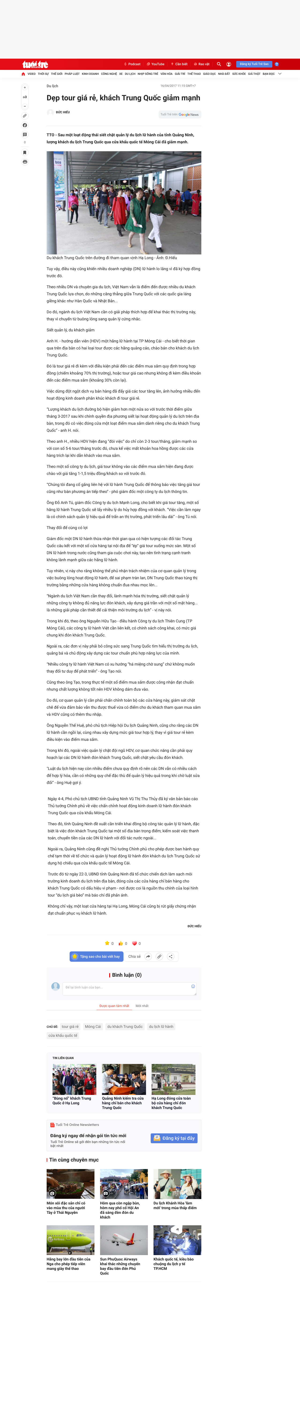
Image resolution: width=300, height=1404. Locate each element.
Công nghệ (109, 74)
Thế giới (57, 74)
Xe (121, 74)
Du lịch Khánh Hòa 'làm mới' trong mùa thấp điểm (175, 1205)
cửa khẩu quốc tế (63, 1035)
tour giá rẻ (70, 1026)
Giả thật (254, 74)
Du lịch (130, 74)
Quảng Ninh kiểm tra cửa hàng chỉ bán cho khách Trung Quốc (123, 1103)
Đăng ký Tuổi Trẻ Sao (254, 64)
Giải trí (180, 74)
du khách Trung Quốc (125, 1026)
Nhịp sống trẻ (148, 74)
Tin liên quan (63, 1058)
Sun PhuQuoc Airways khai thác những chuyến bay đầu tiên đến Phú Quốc (120, 1266)
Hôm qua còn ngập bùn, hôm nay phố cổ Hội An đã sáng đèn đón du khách (120, 1210)
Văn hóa (167, 74)
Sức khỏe (239, 74)
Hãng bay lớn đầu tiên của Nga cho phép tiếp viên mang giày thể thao (68, 1264)
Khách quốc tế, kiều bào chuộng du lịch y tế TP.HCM (174, 1264)
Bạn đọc (269, 74)
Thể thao (194, 74)
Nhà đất (224, 74)
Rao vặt (201, 64)
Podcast (132, 64)
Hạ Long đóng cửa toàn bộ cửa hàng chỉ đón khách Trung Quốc (171, 1103)
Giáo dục (209, 74)
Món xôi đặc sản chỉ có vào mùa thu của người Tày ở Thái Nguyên (66, 1208)
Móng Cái (93, 1026)
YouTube (155, 64)
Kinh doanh (90, 74)
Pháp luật (72, 74)
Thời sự (43, 74)
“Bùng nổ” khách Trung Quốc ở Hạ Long (71, 1100)
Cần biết (179, 64)
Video (32, 74)
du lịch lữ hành (161, 1026)
